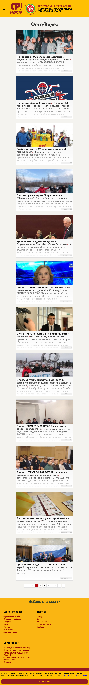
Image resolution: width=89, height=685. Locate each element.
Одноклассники (10, 632)
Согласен (44, 682)
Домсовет (7, 662)
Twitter (6, 627)
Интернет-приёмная (12, 619)
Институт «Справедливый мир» (17, 647)
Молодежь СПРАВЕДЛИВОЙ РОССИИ (15, 654)
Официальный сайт (11, 616)
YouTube (40, 627)
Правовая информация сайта (74, 675)
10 (59, 586)
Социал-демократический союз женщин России (17, 659)
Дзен (5, 624)
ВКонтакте (8, 630)
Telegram (7, 622)
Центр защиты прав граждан (16, 650)
